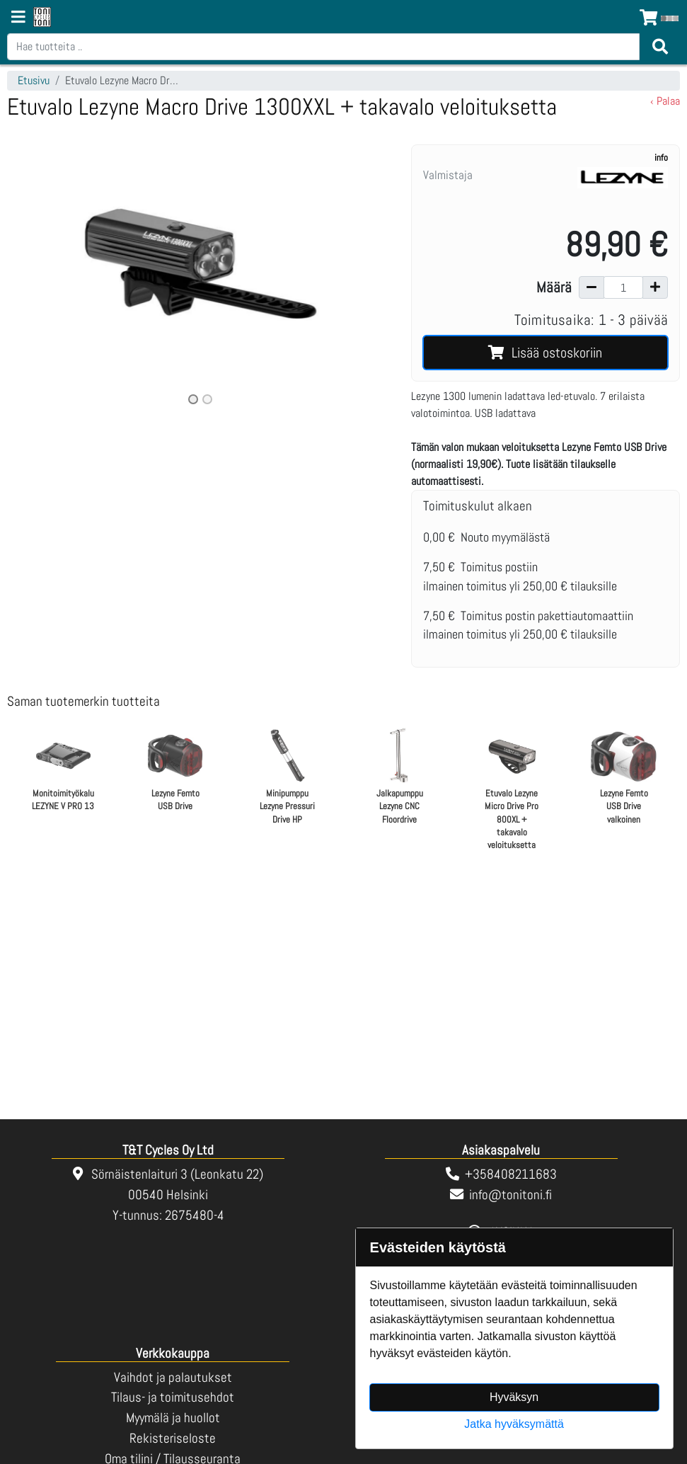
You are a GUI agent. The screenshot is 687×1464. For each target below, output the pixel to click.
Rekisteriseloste (172, 1438)
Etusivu (34, 80)
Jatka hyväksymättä (514, 1424)
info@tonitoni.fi (510, 1194)
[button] (36, 276)
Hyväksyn (514, 1397)
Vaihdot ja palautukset (173, 1377)
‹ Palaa (665, 100)
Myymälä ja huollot (173, 1417)
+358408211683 (511, 1174)
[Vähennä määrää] (591, 287)
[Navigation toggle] (18, 18)
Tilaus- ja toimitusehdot (172, 1397)
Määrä (554, 287)
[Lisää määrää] (655, 287)
